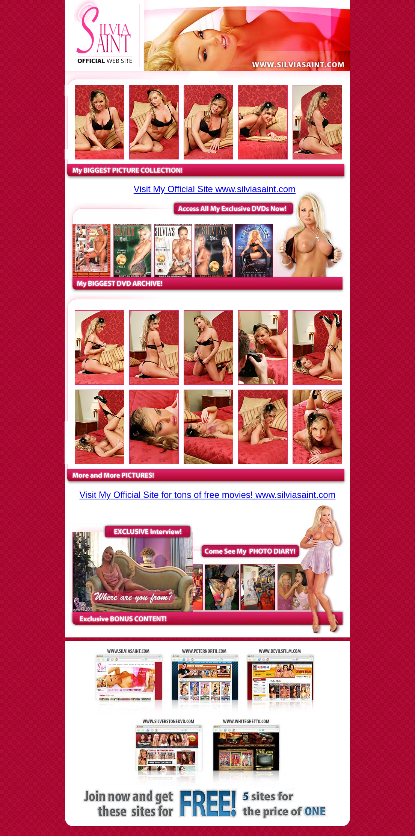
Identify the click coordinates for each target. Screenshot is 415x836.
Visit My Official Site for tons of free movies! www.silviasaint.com (208, 495)
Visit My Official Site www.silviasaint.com (215, 189)
